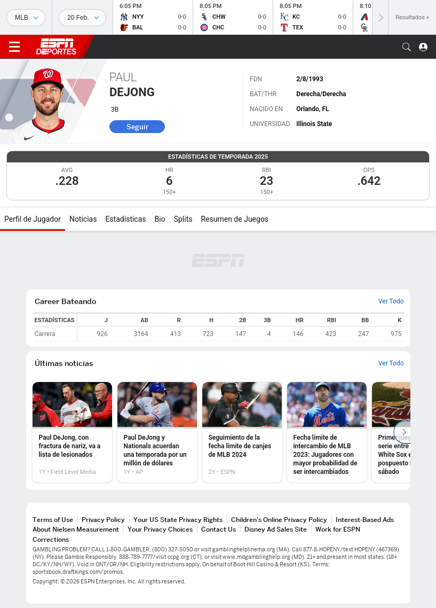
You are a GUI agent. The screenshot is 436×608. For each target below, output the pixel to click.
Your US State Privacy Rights (178, 520)
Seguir (137, 126)
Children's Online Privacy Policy (279, 520)
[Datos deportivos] (82, 18)
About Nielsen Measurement (76, 529)
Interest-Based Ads (365, 520)
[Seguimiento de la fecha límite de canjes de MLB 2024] (242, 432)
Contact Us (218, 529)
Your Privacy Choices (160, 529)
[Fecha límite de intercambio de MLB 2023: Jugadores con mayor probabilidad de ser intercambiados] (327, 432)
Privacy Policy (103, 520)
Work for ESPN (337, 529)
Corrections (51, 539)
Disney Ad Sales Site (275, 529)
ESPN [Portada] (56, 46)
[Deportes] (26, 18)
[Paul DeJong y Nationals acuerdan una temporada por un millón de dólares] (157, 432)
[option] (72, 432)
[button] (406, 47)
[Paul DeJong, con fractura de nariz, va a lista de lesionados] (72, 432)
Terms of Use (53, 520)
